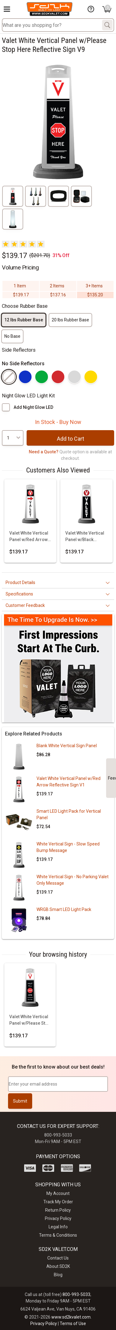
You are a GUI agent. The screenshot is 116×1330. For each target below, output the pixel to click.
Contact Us (58, 1258)
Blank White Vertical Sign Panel (67, 745)
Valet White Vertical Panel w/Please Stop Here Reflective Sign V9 (29, 1020)
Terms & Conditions (58, 1235)
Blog (58, 1274)
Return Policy (58, 1210)
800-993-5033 (76, 1294)
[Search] (107, 25)
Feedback (112, 778)
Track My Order (58, 1201)
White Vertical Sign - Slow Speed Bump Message (68, 847)
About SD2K (58, 1266)
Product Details (20, 582)
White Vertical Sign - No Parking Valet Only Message (73, 880)
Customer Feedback (25, 605)
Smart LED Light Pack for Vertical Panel (69, 814)
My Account (58, 1193)
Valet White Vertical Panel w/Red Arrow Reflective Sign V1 (28, 537)
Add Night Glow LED (33, 407)
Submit (20, 1101)
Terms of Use (73, 1323)
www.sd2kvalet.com (71, 1317)
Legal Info (58, 1226)
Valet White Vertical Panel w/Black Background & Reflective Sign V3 (84, 537)
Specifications (19, 593)
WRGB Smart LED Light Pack (64, 909)
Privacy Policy (58, 1218)
